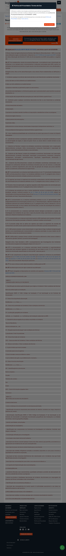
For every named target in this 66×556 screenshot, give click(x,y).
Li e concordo (49, 24)
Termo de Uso (24, 18)
